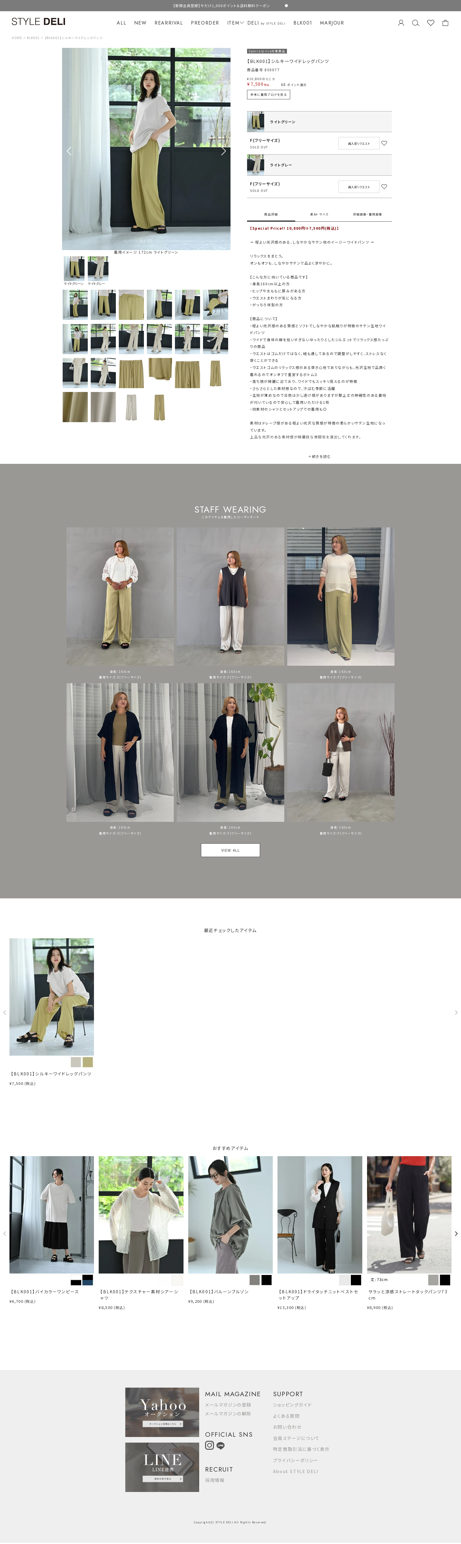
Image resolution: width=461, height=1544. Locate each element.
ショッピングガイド (292, 1405)
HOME (17, 37)
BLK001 (302, 23)
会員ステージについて (296, 1438)
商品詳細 (271, 214)
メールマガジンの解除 (228, 1413)
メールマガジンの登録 (228, 1405)
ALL (121, 23)
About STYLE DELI (296, 1471)
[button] (224, 151)
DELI (266, 23)
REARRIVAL (169, 23)
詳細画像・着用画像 (367, 214)
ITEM (234, 23)
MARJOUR (332, 23)
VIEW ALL (230, 850)
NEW (140, 23)
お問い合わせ (287, 1427)
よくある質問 (286, 1416)
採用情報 (215, 1480)
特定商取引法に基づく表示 (301, 1449)
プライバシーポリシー (296, 1460)
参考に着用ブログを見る (268, 94)
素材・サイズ (319, 214)
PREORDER (205, 23)
